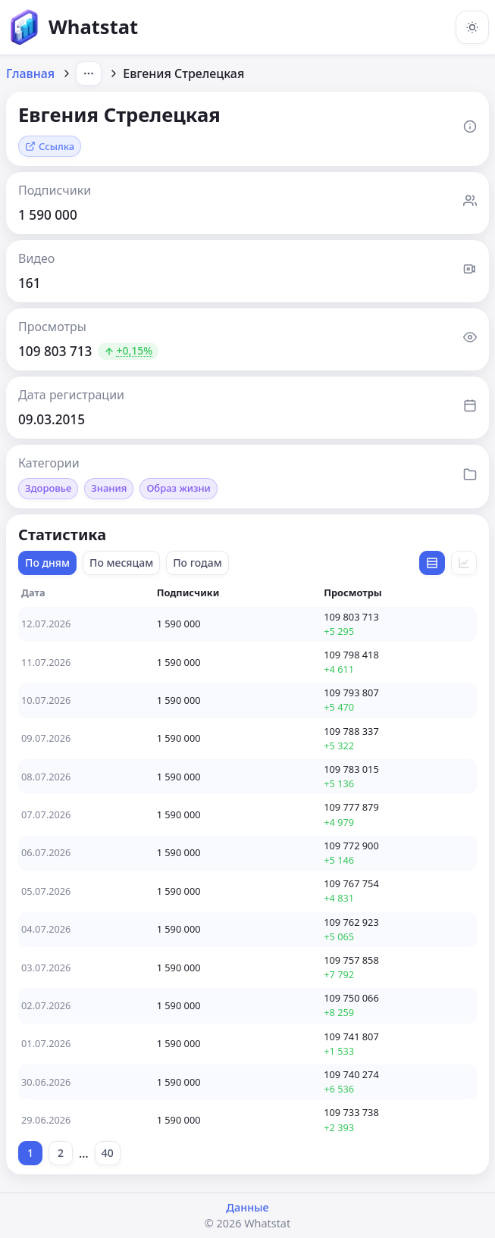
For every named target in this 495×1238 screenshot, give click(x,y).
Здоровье (48, 488)
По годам (197, 562)
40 (108, 1153)
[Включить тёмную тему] (472, 27)
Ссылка (49, 146)
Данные (247, 1207)
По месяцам (121, 562)
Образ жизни (178, 488)
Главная (30, 73)
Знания (109, 488)
